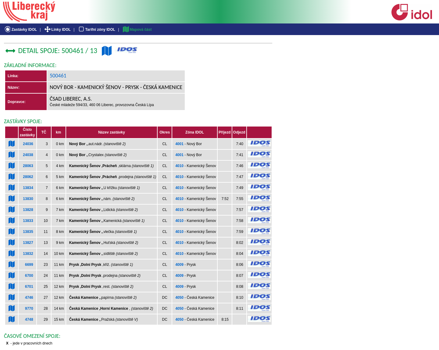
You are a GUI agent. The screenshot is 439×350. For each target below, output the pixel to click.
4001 (179, 144)
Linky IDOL (57, 29)
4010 (179, 166)
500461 (58, 75)
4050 (179, 297)
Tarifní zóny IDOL (96, 29)
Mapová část (137, 29)
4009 (179, 264)
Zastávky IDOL (20, 29)
